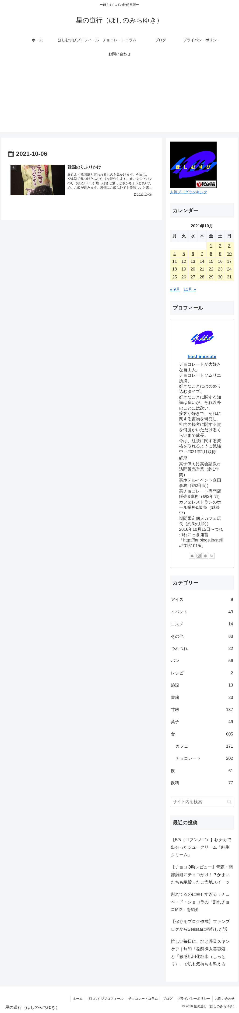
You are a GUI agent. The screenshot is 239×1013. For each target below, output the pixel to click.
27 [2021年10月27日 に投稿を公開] (192, 277)
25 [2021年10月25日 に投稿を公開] (174, 277)
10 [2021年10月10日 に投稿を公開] (229, 253)
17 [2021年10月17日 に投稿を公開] (229, 261)
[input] (202, 802)
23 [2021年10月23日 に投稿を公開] (220, 269)
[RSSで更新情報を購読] (212, 556)
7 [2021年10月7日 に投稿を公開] (202, 253)
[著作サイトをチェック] (192, 556)
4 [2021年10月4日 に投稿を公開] (174, 253)
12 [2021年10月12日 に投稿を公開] (183, 261)
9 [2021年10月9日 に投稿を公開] (220, 253)
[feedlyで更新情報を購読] (205, 556)
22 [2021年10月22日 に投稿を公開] (211, 269)
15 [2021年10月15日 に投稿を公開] (211, 261)
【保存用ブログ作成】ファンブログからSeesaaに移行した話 (200, 925)
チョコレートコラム (143, 998)
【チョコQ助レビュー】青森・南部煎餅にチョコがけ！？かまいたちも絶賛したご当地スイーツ (202, 875)
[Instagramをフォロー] (199, 556)
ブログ (167, 998)
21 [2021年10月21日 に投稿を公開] (202, 269)
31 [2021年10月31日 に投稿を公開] (229, 277)
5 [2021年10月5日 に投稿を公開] (184, 253)
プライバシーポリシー (193, 998)
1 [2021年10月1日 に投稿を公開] (211, 245)
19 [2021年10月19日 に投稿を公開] (183, 269)
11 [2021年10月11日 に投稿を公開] (174, 261)
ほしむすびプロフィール (105, 998)
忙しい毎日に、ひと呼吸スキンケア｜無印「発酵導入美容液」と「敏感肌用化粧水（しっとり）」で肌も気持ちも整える (200, 952)
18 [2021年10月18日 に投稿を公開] (174, 269)
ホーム (78, 998)
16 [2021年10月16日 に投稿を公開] (220, 261)
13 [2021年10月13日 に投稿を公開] (192, 261)
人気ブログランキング (188, 192)
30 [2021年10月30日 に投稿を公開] (220, 277)
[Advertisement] (119, 99)
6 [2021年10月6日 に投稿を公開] (193, 253)
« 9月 (175, 289)
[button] (229, 802)
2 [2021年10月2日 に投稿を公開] (220, 245)
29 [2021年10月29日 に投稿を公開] (211, 277)
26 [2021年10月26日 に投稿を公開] (183, 277)
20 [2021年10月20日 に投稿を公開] (192, 269)
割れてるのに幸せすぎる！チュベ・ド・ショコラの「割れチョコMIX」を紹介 (200, 902)
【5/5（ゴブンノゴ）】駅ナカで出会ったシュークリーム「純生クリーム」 (201, 847)
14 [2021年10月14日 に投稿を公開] (202, 261)
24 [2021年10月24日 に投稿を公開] (229, 269)
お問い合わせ (225, 998)
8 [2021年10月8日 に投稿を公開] (211, 253)
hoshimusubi (202, 356)
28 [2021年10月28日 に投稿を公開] (202, 277)
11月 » (189, 289)
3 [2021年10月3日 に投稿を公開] (229, 245)
